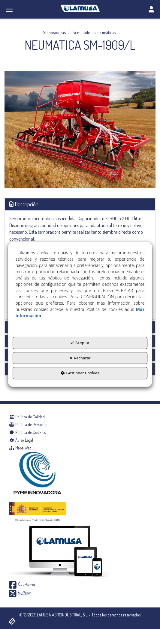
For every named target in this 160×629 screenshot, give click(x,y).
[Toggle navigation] (151, 10)
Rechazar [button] (79, 358)
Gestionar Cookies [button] (80, 373)
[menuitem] (80, 417)
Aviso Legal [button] (21, 440)
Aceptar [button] (80, 343)
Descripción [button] (23, 204)
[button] (80, 8)
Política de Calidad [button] (27, 416)
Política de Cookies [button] (27, 432)
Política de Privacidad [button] (29, 424)
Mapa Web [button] (20, 447)
